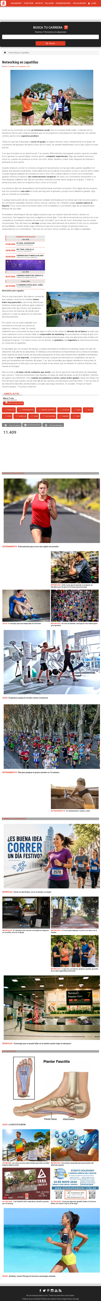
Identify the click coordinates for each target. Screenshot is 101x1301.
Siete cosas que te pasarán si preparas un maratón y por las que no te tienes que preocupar (72, 586)
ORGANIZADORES (63, 3)
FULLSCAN (49, 3)
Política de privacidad (31, 1299)
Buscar (50, 43)
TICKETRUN (28, 3)
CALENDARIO (16, 3)
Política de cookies (48, 1299)
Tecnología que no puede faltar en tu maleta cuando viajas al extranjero (42, 1043)
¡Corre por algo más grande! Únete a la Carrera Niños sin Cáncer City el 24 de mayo (73, 1202)
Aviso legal (61, 1299)
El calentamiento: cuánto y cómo (78, 811)
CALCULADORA (79, 3)
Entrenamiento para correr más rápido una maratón (38, 546)
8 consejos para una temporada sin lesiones (24, 623)
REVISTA (39, 3)
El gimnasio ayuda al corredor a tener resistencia (28, 698)
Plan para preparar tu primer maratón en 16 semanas (38, 772)
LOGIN (92, 3)
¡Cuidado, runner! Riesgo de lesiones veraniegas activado (32, 1276)
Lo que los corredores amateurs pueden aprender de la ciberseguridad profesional (74, 970)
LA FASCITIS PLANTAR (17, 1125)
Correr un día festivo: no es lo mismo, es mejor (32, 892)
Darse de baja (73, 1299)
